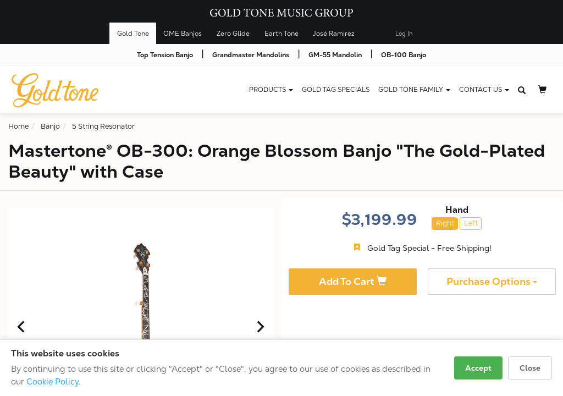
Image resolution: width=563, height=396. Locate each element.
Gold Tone (133, 33)
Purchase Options (491, 281)
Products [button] (271, 89)
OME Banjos (182, 33)
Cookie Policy (52, 381)
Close (530, 368)
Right (445, 223)
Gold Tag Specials (335, 89)
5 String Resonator (103, 126)
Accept (478, 368)
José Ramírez (334, 33)
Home (18, 126)
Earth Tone (281, 33)
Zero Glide (233, 33)
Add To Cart (353, 281)
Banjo (50, 126)
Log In (403, 33)
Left (471, 223)
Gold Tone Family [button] (414, 89)
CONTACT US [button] (484, 89)
